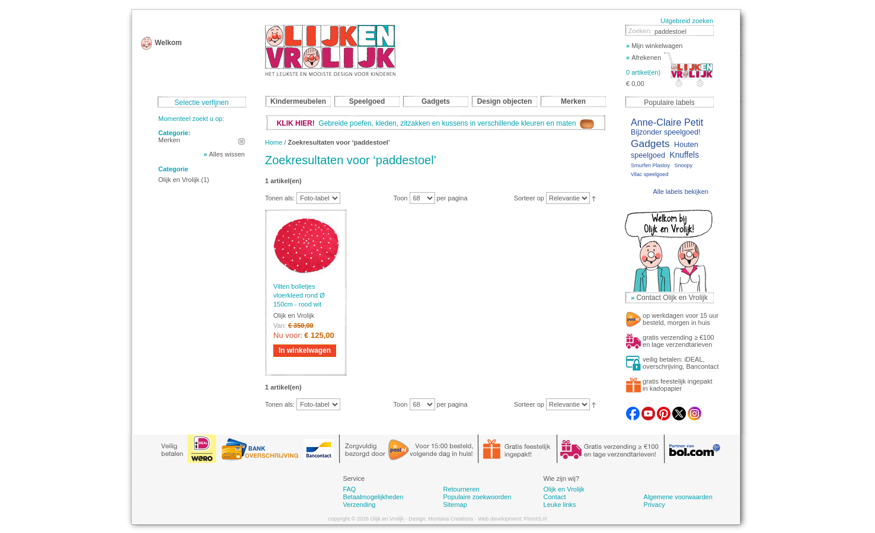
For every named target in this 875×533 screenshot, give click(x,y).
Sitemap (455, 504)
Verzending (359, 504)
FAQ (349, 489)
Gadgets (650, 143)
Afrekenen (643, 57)
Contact (555, 496)
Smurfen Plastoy (650, 165)
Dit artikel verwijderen (241, 141)
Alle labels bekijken (680, 191)
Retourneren (461, 489)
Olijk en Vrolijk (178, 179)
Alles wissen (227, 154)
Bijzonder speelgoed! (666, 132)
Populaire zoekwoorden (477, 496)
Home (273, 142)
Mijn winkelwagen (654, 45)
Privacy (654, 504)
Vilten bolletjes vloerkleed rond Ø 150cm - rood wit (299, 295)
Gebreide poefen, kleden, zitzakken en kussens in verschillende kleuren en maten (436, 123)
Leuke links (560, 504)
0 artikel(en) (643, 72)
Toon (401, 198)
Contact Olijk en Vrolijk (671, 297)
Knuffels (684, 155)
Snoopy (683, 165)
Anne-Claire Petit (667, 122)
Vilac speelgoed (649, 174)
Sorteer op (529, 198)
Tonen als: (280, 198)
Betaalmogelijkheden (373, 496)
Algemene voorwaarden (678, 496)
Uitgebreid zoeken (686, 20)
